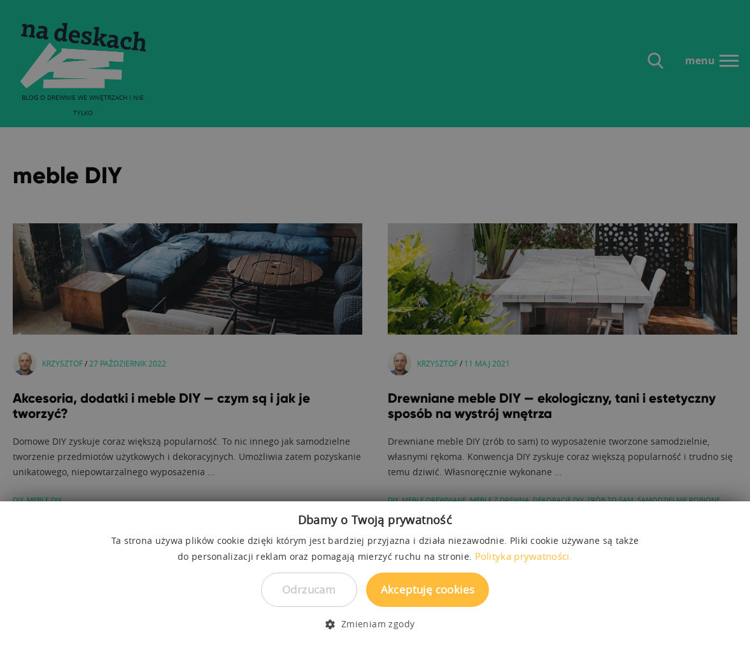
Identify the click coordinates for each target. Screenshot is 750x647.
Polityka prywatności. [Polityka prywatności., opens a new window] (523, 556)
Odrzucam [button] (309, 589)
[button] (374, 624)
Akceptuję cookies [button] (428, 589)
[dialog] (375, 323)
